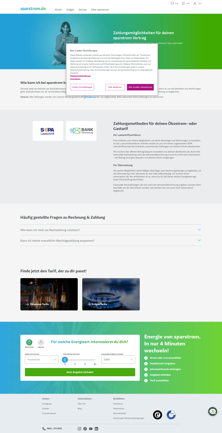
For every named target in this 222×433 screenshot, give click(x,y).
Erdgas (70, 9)
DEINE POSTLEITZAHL (32, 354)
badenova (90, 96)
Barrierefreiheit (119, 413)
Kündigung (46, 403)
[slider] (65, 360)
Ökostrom (29, 343)
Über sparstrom (100, 9)
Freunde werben (49, 413)
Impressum (118, 403)
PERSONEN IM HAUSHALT (71, 354)
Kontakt (45, 408)
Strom (58, 9)
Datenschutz (118, 408)
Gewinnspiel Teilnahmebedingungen (128, 418)
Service (83, 9)
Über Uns (82, 403)
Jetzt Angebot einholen (80, 372)
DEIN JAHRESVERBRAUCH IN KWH (112, 354)
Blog (80, 408)
